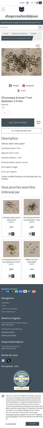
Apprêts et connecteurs (19, 34)
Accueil (6, 34)
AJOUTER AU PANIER (18, 122)
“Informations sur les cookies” (15, 414)
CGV (3, 306)
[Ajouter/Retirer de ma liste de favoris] (38, 122)
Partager (14, 85)
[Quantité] (5, 113)
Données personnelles (9, 309)
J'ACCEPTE (32, 424)
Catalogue (5, 303)
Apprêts (33, 34)
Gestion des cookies (8, 332)
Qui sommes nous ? (8, 312)
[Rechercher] (40, 27)
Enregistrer (28, 85)
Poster (21, 90)
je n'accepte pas (11, 424)
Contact (21, 3)
